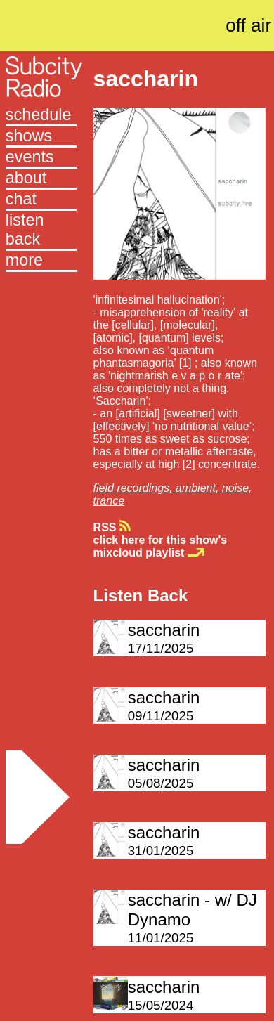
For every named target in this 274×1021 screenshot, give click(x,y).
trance (108, 501)
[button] (41, 261)
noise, (237, 488)
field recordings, (134, 488)
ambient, (199, 488)
